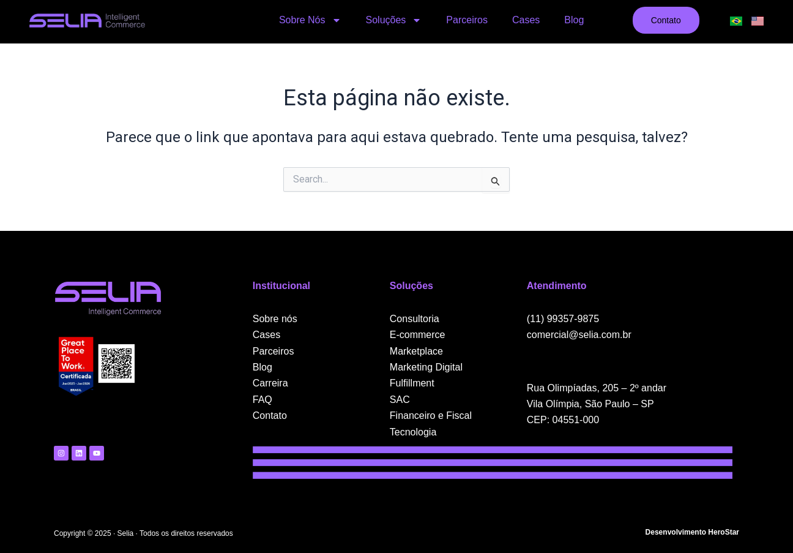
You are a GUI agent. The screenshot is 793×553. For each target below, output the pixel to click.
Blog (574, 20)
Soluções (394, 20)
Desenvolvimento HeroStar (692, 532)
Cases (526, 20)
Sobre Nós (310, 20)
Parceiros (467, 20)
